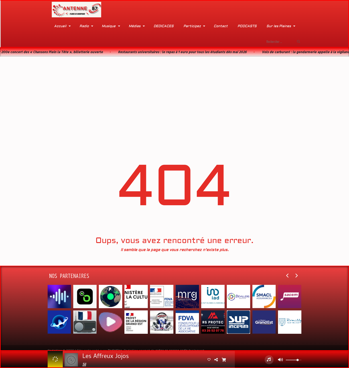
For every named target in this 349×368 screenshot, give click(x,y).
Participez (192, 26)
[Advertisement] (174, 91)
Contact (221, 26)
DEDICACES (164, 26)
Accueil (60, 26)
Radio (84, 26)
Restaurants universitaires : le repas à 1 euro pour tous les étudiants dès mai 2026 (187, 52)
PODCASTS (247, 26)
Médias (134, 26)
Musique (109, 26)
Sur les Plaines (278, 26)
